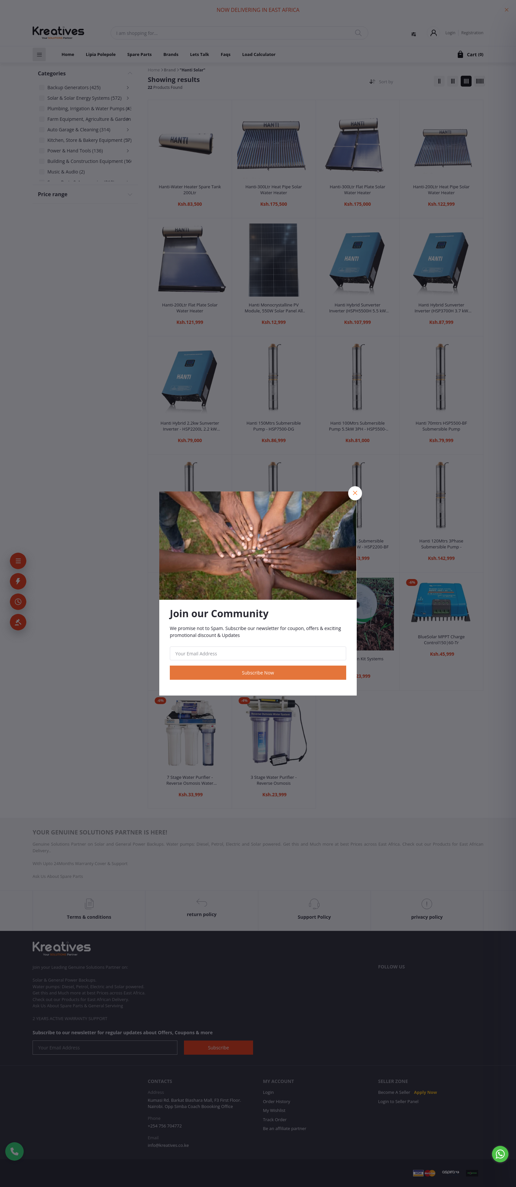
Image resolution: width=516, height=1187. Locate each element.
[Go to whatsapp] (500, 1154)
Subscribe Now (258, 673)
